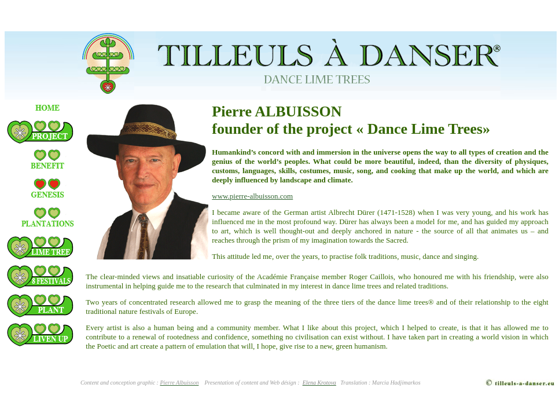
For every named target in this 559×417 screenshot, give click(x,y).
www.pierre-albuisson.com (252, 196)
